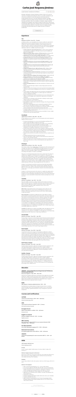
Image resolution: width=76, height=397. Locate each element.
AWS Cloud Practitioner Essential (28, 306)
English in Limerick (25, 317)
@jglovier (36, 394)
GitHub (43, 394)
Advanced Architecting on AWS (27, 300)
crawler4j (52, 156)
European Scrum (25, 311)
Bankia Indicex (35, 146)
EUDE (23, 282)
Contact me (38, 30)
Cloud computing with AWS (27, 345)
